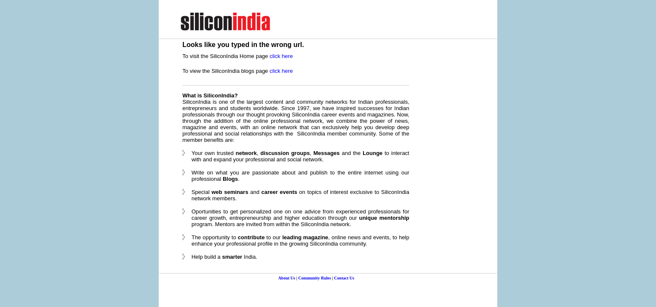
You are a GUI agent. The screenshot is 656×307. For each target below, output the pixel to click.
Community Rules (314, 278)
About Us (286, 278)
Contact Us (344, 278)
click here (281, 56)
